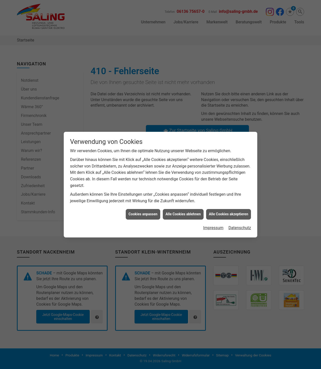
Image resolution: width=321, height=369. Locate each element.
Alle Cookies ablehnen (183, 199)
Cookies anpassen (143, 199)
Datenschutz (240, 213)
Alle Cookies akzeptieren (228, 199)
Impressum (213, 213)
